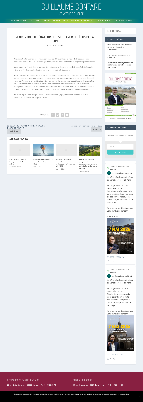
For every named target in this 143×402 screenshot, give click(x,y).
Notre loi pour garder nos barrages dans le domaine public (19, 162)
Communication (103, 21)
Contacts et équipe (123, 21)
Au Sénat (35, 21)
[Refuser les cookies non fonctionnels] (139, 397)
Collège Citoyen (60, 21)
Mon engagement (19, 21)
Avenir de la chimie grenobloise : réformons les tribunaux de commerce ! (120, 65)
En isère (46, 21)
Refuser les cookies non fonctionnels (64, 398)
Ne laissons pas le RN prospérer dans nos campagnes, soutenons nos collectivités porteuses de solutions (88, 164)
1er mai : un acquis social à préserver (118, 57)
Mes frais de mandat (80, 21)
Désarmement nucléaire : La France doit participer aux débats (43, 162)
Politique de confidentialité (97, 398)
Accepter (38, 398)
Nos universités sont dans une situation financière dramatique (119, 47)
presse (60, 46)
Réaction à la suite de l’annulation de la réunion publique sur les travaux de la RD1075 (65, 163)
